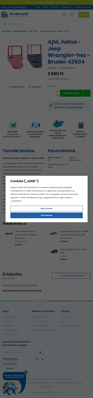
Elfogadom (46, 215)
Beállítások (46, 208)
